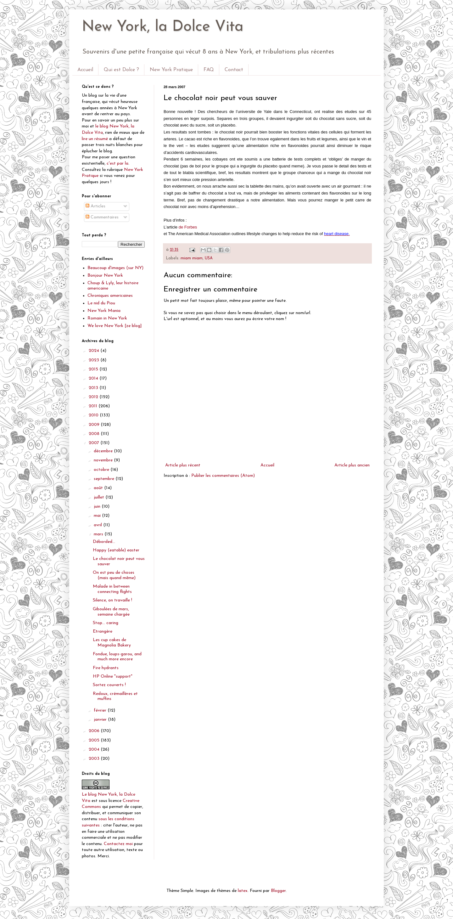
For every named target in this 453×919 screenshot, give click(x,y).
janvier (101, 719)
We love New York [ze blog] (114, 326)
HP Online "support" (112, 676)
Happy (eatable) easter (116, 550)
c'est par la (117, 163)
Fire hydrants (106, 668)
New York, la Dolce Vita (162, 27)
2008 (95, 433)
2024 (94, 350)
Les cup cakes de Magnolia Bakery (112, 643)
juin (98, 506)
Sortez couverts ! (109, 685)
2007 (94, 443)
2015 (94, 369)
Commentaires (102, 217)
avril (98, 525)
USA (209, 258)
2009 (95, 424)
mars (99, 534)
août (99, 488)
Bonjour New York (105, 275)
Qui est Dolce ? (121, 69)
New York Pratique (171, 69)
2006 (95, 731)
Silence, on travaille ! (112, 600)
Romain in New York (107, 318)
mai (98, 515)
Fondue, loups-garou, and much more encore (117, 657)
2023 (94, 360)
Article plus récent (182, 465)
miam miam (192, 258)
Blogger (278, 890)
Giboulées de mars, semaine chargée (111, 612)
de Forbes (188, 227)
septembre (104, 478)
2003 (95, 758)
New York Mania (103, 310)
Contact (234, 69)
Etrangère (102, 631)
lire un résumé (95, 139)
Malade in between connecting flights (112, 589)
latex (243, 890)
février (101, 710)
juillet (99, 497)
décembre (104, 451)
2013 (94, 388)
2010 (94, 415)
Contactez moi (118, 844)
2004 (95, 749)
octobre (102, 469)
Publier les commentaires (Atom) (223, 475)
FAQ (209, 69)
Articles (95, 206)
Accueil (85, 69)
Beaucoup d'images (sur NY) (115, 268)
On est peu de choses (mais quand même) (114, 575)
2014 (94, 378)
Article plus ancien (352, 465)
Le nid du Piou (101, 303)
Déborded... (104, 541)
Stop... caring (105, 623)
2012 (94, 397)
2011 (93, 406)
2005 (95, 740)
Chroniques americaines (110, 295)
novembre (104, 460)
